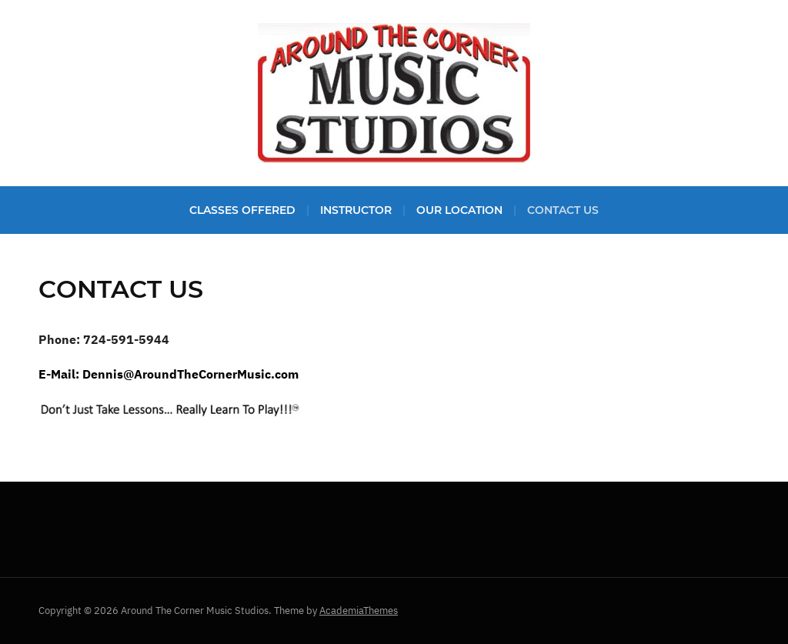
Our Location (459, 210)
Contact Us (563, 210)
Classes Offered (242, 210)
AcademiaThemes (358, 610)
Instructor (356, 210)
